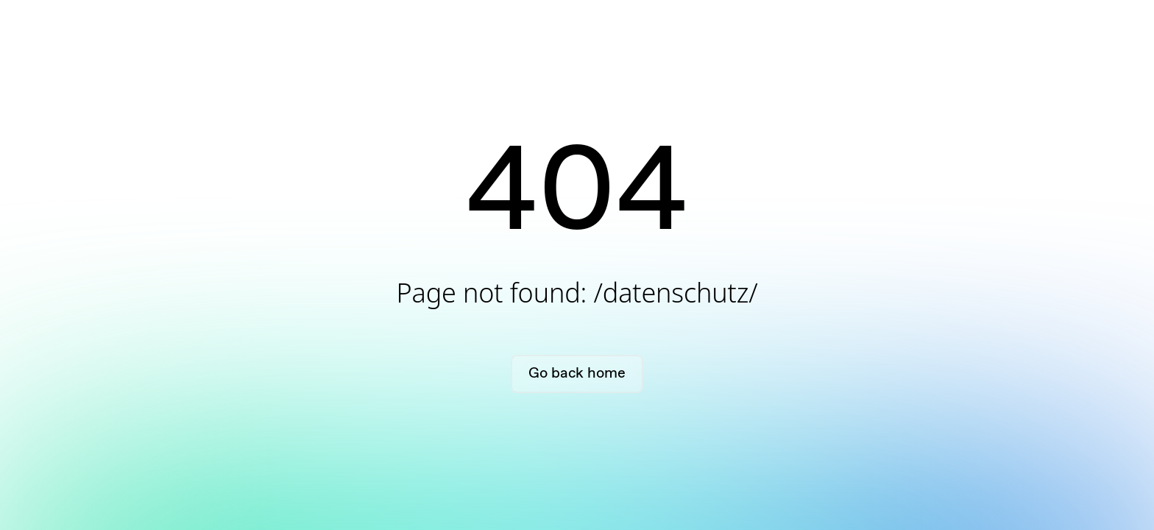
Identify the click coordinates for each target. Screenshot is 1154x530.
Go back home (576, 374)
